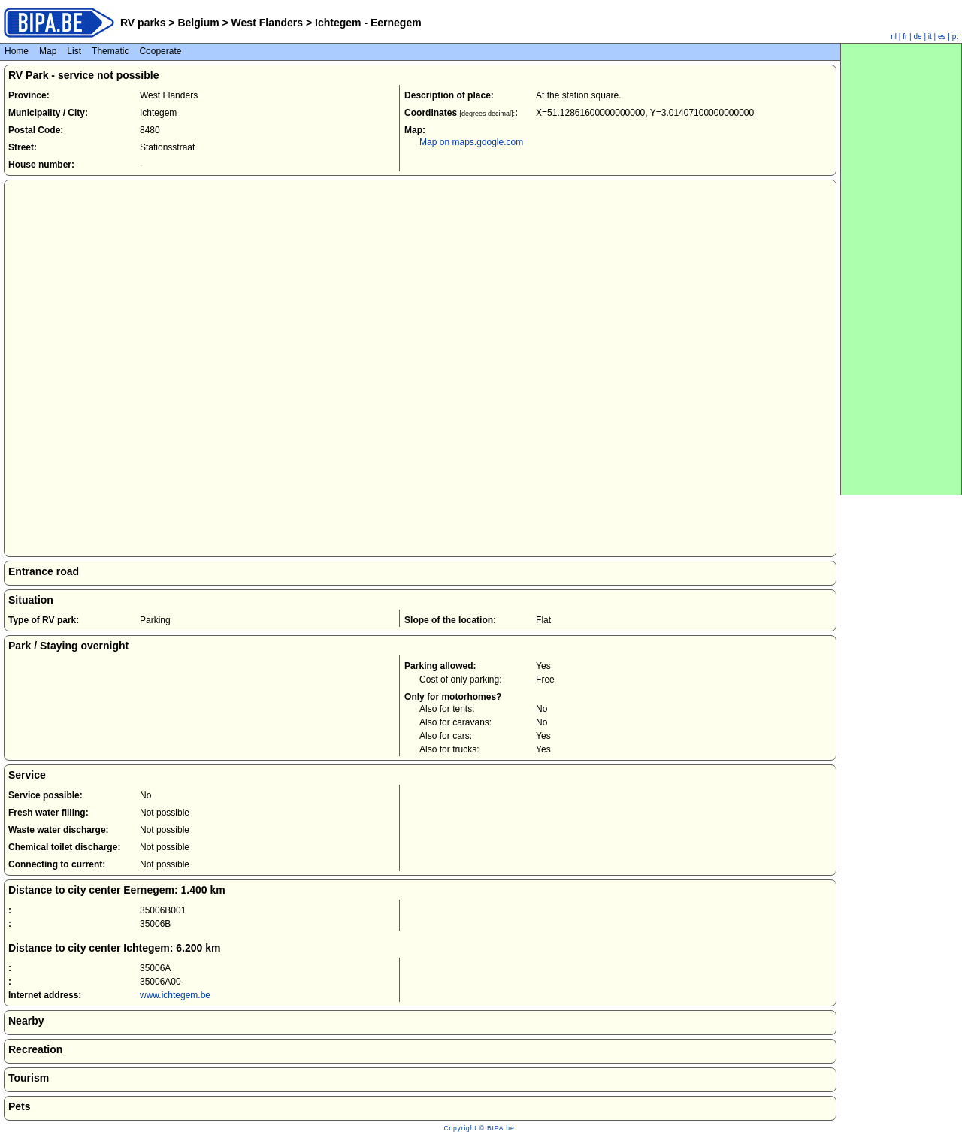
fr (905, 36)
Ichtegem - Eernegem (367, 23)
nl (894, 36)
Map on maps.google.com (471, 142)
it (930, 36)
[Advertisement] (901, 269)
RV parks (142, 23)
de (918, 36)
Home (17, 51)
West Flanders (267, 23)
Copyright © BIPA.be (478, 1128)
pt (955, 36)
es (942, 36)
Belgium (198, 23)
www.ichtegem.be (175, 995)
